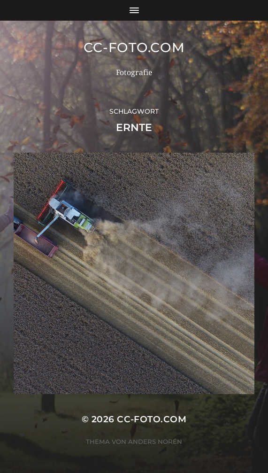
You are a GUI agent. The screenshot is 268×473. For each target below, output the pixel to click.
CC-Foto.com (134, 47)
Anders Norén (155, 441)
